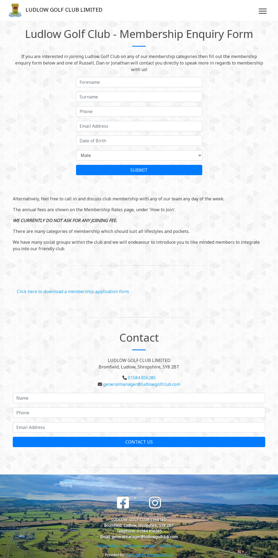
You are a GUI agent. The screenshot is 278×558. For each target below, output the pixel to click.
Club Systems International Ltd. (149, 555)
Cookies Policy (170, 546)
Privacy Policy (107, 546)
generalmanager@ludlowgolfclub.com (141, 384)
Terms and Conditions (138, 546)
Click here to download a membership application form (73, 291)
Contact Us (139, 442)
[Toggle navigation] (262, 10)
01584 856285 (142, 378)
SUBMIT (139, 170)
